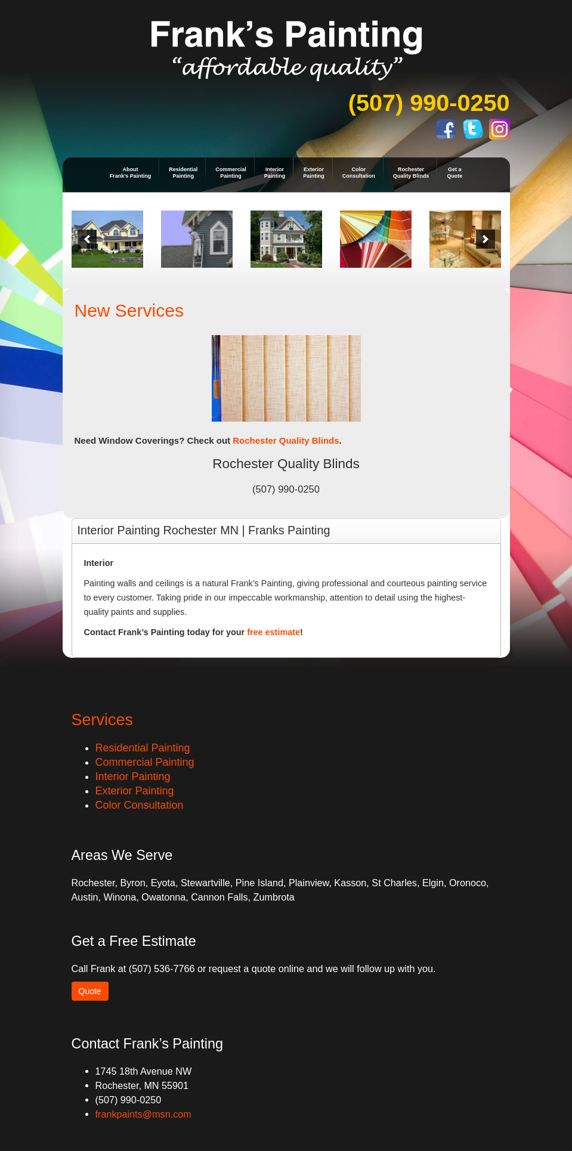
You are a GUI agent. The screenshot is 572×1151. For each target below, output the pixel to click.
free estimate (273, 632)
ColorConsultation (358, 172)
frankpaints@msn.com (143, 1114)
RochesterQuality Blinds (411, 172)
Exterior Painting (134, 791)
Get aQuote (454, 172)
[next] (485, 239)
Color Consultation (139, 805)
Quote (90, 991)
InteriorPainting (275, 172)
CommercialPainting (230, 172)
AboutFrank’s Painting (130, 172)
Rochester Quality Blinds (286, 440)
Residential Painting (142, 748)
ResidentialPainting (183, 172)
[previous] (87, 239)
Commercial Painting (144, 762)
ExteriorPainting (313, 172)
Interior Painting (133, 776)
